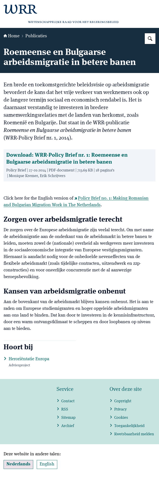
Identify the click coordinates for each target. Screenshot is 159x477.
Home (12, 36)
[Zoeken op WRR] (150, 38)
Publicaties (36, 36)
